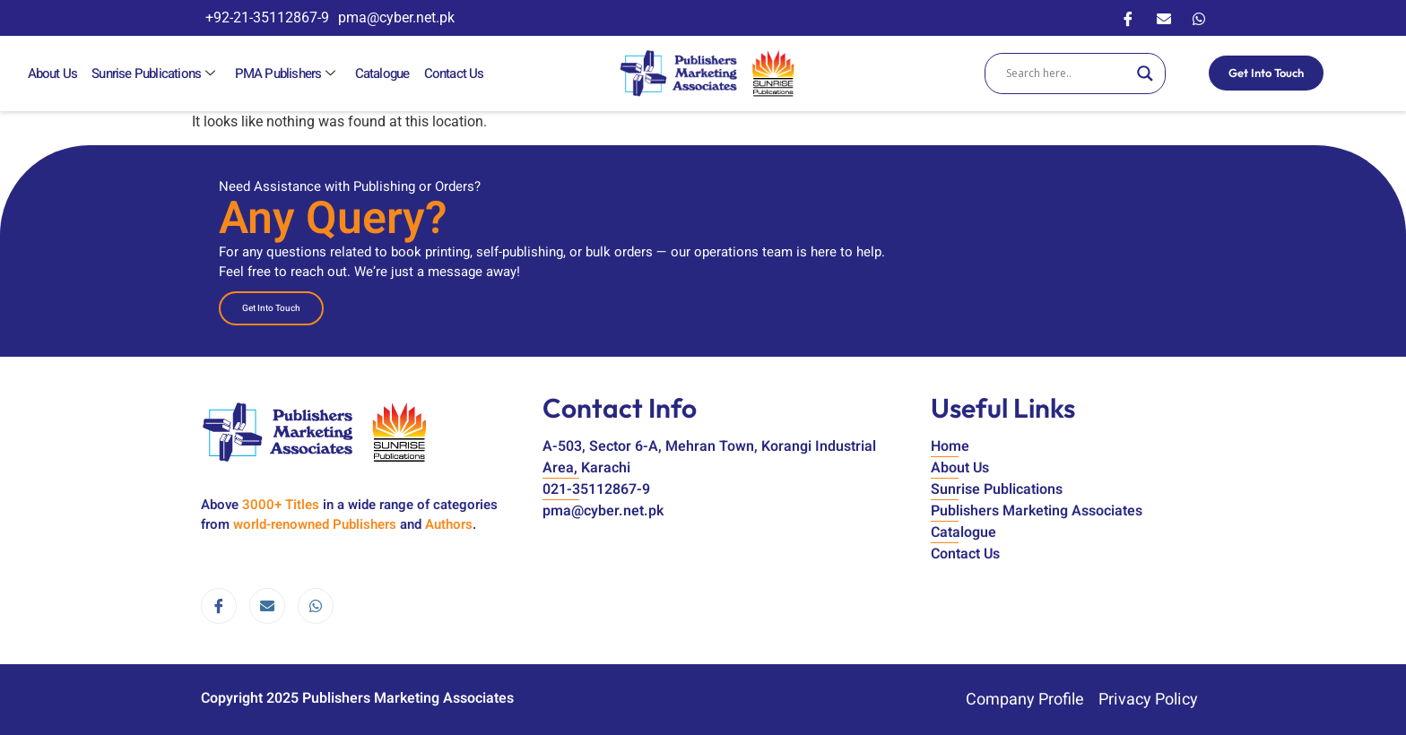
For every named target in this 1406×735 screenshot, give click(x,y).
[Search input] (1067, 73)
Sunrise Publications (154, 73)
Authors (449, 524)
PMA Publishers (284, 73)
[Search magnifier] (1145, 73)
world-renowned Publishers (314, 524)
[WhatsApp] (1199, 18)
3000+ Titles (280, 504)
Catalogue (379, 73)
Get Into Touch (1266, 72)
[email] (267, 606)
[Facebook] (1128, 18)
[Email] (1164, 18)
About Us (52, 73)
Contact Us (450, 73)
